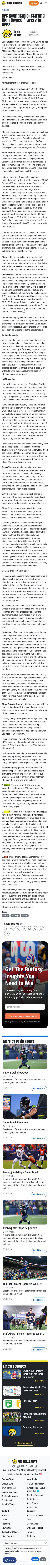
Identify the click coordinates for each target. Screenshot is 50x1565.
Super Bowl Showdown (16, 1072)
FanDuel (25, 916)
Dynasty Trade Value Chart (36, 1489)
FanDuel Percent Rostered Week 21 (22, 1284)
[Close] (45, 1543)
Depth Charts (32, 1499)
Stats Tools (32, 1507)
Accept (35, 1559)
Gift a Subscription (35, 1528)
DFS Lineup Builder (35, 1484)
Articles (5, 10)
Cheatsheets (7, 1500)
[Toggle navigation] (45, 3)
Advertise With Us (35, 1515)
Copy (9, 928)
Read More (39, 1088)
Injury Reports (8, 1536)
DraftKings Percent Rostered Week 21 (24, 1333)
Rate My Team (30, 1400)
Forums (30, 1532)
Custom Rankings (10, 1496)
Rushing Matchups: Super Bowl (20, 1228)
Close (43, 1559)
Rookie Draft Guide (10, 1532)
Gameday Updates (32, 1427)
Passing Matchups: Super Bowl (20, 1172)
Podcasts (6, 1524)
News (4, 1519)
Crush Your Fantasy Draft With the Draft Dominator (33, 1374)
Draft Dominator (9, 1488)
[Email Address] (25, 1007)
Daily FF (6, 916)
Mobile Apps (32, 1524)
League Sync (7, 1484)
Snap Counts (32, 1503)
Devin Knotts (17, 33)
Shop (29, 1519)
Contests (31, 1536)
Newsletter (6, 1528)
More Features (25, 1443)
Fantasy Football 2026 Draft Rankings (34, 1389)
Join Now (34, 3)
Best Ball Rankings (35, 1495)
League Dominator (10, 1492)
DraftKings (15, 916)
